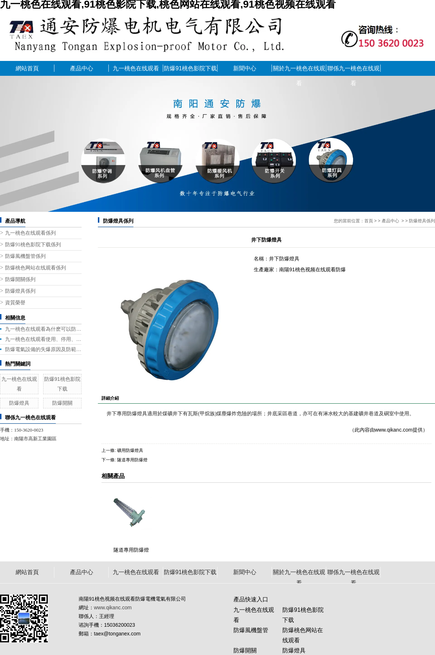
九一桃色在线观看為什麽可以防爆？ (43, 329)
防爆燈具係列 (20, 291)
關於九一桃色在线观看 (299, 70)
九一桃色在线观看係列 (30, 233)
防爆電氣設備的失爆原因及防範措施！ (43, 349)
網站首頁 (27, 68)
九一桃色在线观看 (136, 68)
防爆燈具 (19, 403)
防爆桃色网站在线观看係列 (35, 268)
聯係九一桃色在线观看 (353, 70)
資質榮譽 (15, 302)
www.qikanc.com (394, 430)
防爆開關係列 (20, 279)
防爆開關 (62, 403)
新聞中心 (244, 68)
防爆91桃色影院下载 (190, 68)
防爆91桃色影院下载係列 (33, 244)
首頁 (368, 220)
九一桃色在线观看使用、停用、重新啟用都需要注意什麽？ (43, 339)
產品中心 (81, 68)
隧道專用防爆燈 (132, 459)
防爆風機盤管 (250, 630)
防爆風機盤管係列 (25, 256)
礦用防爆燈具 (130, 450)
